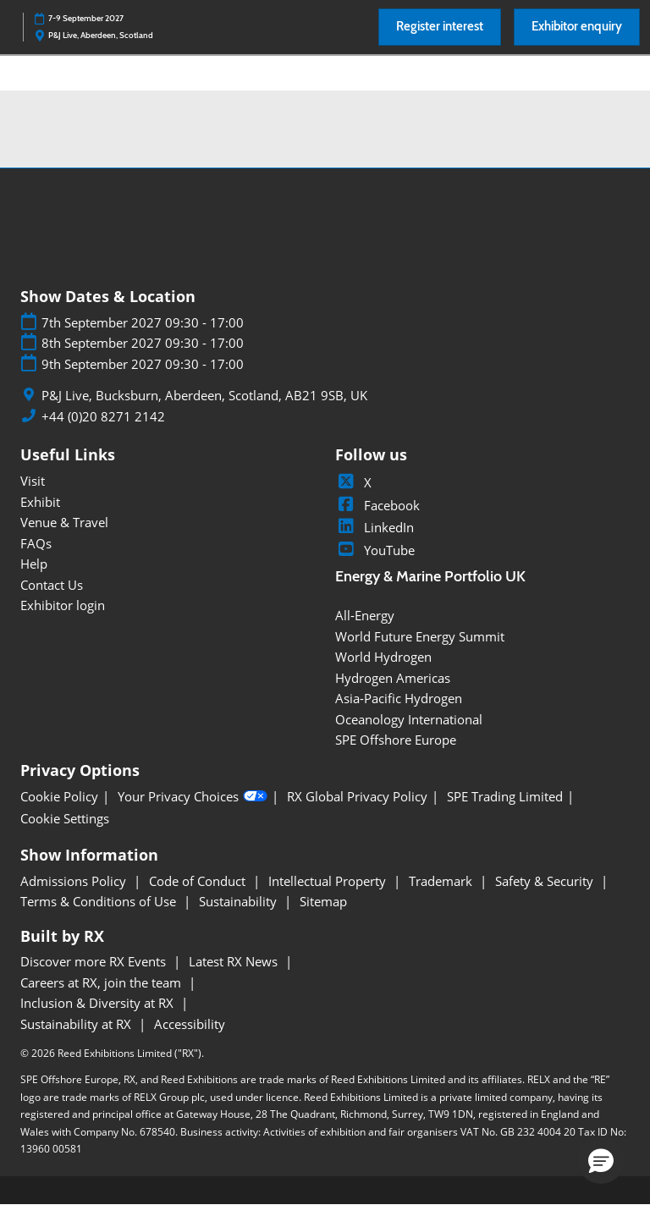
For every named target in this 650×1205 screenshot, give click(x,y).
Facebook (377, 505)
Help (33, 563)
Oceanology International (408, 719)
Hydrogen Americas (392, 677)
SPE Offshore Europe (395, 739)
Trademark (442, 880)
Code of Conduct (199, 880)
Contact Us (51, 584)
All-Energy (364, 615)
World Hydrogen (383, 656)
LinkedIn (374, 527)
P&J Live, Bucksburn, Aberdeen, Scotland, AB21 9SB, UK (204, 396)
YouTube (375, 550)
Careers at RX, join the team (102, 982)
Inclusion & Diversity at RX (98, 1002)
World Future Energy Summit (419, 636)
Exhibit (40, 501)
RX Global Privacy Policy (357, 797)
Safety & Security (546, 880)
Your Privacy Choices (192, 796)
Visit (32, 480)
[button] (439, 27)
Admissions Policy (74, 880)
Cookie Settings (64, 819)
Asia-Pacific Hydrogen (398, 698)
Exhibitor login (62, 605)
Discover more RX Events (94, 961)
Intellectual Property (328, 880)
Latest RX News (235, 961)
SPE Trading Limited (505, 797)
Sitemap (323, 901)
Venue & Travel (64, 522)
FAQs (36, 543)
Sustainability (239, 901)
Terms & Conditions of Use (99, 901)
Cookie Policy (59, 797)
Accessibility (189, 1023)
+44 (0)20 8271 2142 (103, 417)
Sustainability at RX (77, 1023)
